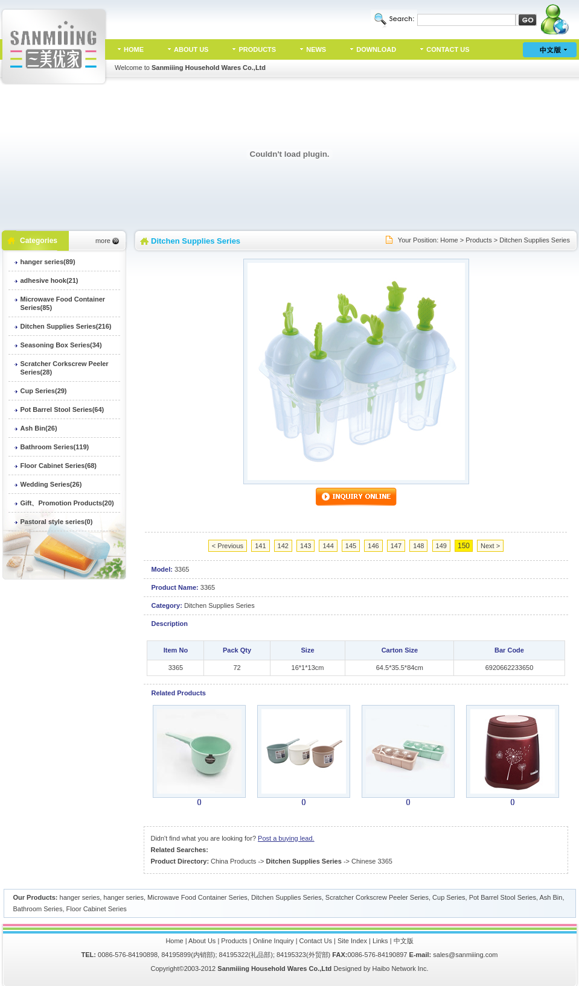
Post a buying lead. (286, 838)
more (102, 240)
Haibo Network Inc (400, 968)
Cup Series (448, 897)
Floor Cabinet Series (96, 908)
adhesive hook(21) (49, 280)
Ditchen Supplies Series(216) (66, 326)
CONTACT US (447, 49)
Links (380, 940)
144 (327, 545)
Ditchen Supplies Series (534, 240)
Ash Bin (550, 897)
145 (350, 545)
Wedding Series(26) (51, 484)
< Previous (227, 545)
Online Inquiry (273, 940)
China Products (233, 861)
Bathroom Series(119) (55, 446)
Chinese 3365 (371, 861)
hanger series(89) (48, 261)
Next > (490, 545)
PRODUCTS (257, 49)
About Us (202, 940)
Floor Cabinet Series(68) (59, 465)
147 (396, 545)
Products (478, 240)
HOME (134, 49)
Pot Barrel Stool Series (502, 897)
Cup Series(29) (44, 390)
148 (418, 545)
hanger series (80, 897)
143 (305, 545)
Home (449, 240)
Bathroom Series (38, 908)
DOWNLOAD (376, 49)
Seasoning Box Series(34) (61, 345)
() (199, 801)
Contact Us (315, 940)
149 (441, 545)
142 (283, 545)
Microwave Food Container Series (197, 897)
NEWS (316, 49)
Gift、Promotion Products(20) (67, 503)
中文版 (404, 940)
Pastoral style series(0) (57, 521)
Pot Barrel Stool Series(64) (62, 409)
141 (260, 545)
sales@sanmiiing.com (465, 954)
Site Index (352, 940)
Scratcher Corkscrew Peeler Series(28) (65, 368)
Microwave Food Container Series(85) (63, 303)
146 (373, 545)
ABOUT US (191, 49)
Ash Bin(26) (39, 428)
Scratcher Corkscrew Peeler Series (377, 897)
